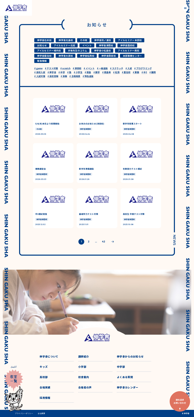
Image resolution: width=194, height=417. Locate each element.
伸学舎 (52, 72)
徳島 (88, 72)
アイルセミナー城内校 (49, 50)
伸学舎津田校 (106, 45)
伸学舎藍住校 (44, 55)
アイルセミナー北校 (64, 45)
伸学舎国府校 (127, 45)
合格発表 (74, 76)
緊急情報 (42, 61)
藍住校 (126, 72)
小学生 (78, 72)
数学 (96, 72)
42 (103, 241)
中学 (61, 72)
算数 (136, 72)
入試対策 (39, 76)
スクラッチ (116, 68)
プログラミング (143, 68)
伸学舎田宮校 (108, 55)
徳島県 (106, 72)
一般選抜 (102, 68)
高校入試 (39, 72)
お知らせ (42, 45)
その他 (83, 40)
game (38, 68)
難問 (152, 72)
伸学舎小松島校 (102, 50)
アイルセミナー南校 (128, 50)
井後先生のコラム (77, 50)
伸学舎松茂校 (87, 55)
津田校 (77, 68)
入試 (128, 68)
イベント (87, 45)
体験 (64, 76)
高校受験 (53, 76)
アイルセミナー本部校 (130, 40)
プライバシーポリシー (24, 413)
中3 (144, 72)
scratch (65, 68)
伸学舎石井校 (44, 40)
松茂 (116, 72)
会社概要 (41, 413)
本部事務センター (132, 55)
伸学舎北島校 (66, 40)
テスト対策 (51, 68)
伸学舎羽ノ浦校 (102, 40)
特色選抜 (88, 76)
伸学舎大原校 (66, 55)
